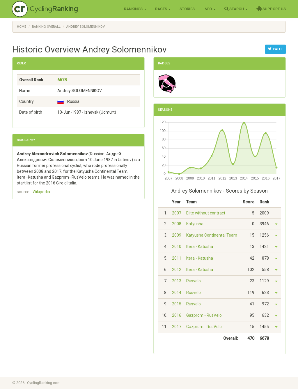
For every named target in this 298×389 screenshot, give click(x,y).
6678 (62, 80)
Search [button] (236, 8)
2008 (176, 223)
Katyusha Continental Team (211, 235)
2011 (176, 258)
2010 (176, 246)
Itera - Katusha (199, 246)
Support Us (271, 8)
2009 (176, 235)
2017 (176, 326)
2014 (176, 292)
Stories (187, 9)
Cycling (54, 8)
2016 (176, 315)
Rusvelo (193, 281)
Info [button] (209, 9)
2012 (176, 269)
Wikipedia (41, 191)
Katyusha (194, 223)
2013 (176, 281)
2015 (176, 304)
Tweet (275, 49)
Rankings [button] (135, 9)
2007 (176, 213)
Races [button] (163, 9)
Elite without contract (205, 213)
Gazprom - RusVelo (204, 315)
